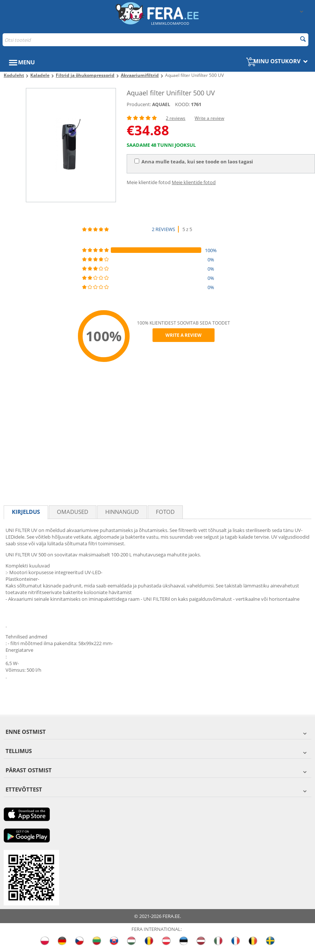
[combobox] (155, 39)
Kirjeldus (26, 511)
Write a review (209, 118)
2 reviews (175, 118)
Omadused (72, 511)
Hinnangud (122, 511)
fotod (165, 511)
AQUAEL (161, 104)
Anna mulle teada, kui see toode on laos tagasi (193, 161)
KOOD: (182, 104)
